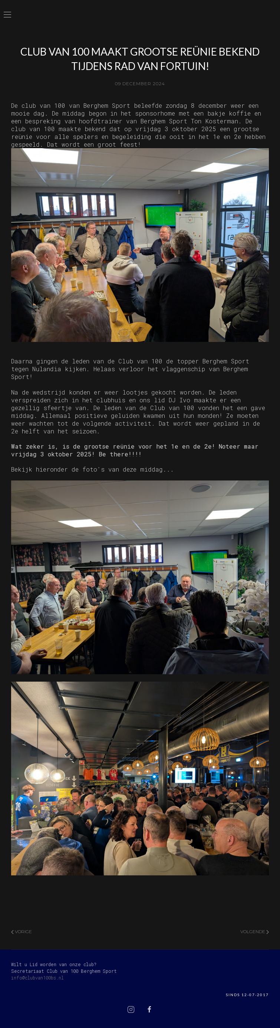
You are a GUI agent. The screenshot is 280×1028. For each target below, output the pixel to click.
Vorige (21, 931)
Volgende (254, 931)
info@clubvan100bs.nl (37, 978)
